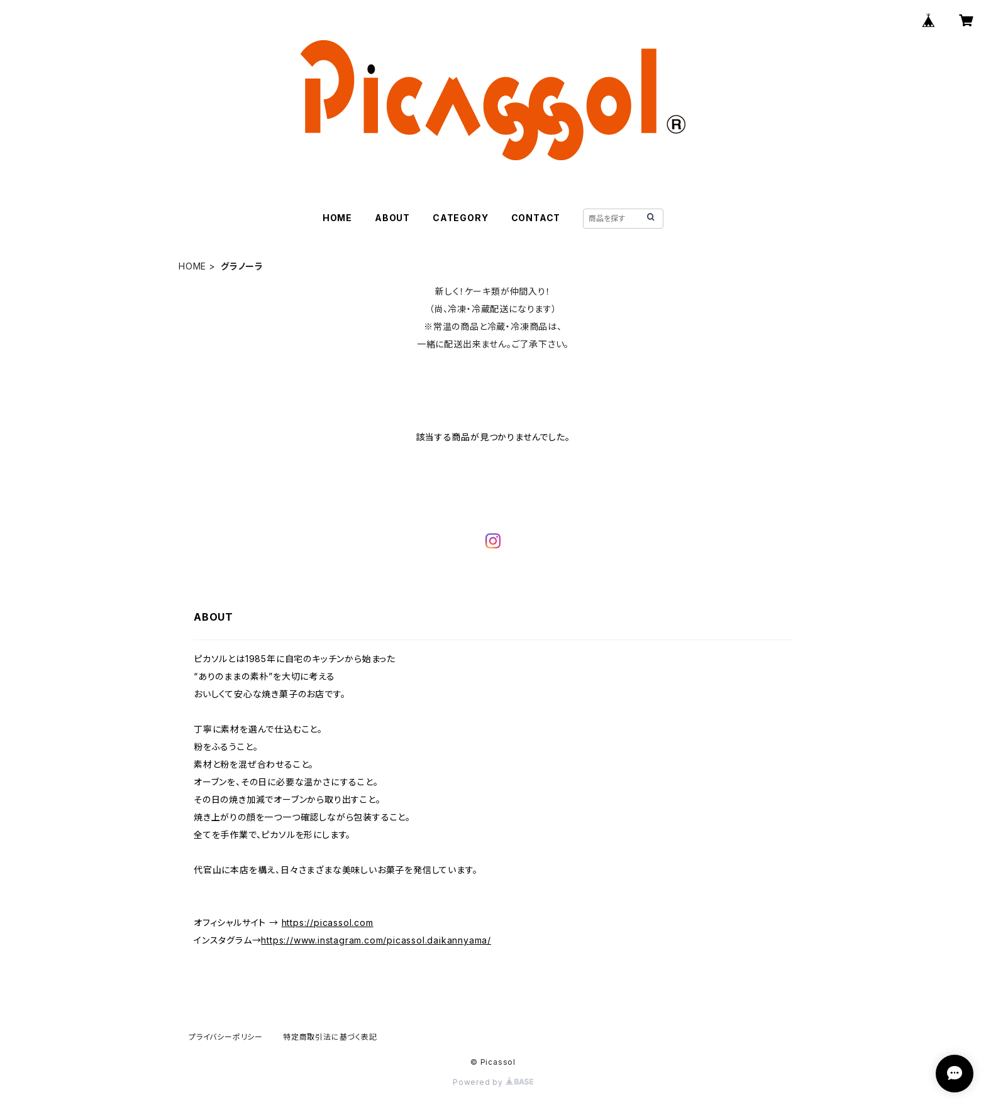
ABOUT (392, 217)
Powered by (493, 1082)
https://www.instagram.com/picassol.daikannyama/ (376, 940)
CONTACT (536, 217)
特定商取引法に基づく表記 (330, 1037)
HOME (337, 217)
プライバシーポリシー (226, 1037)
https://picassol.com (328, 922)
